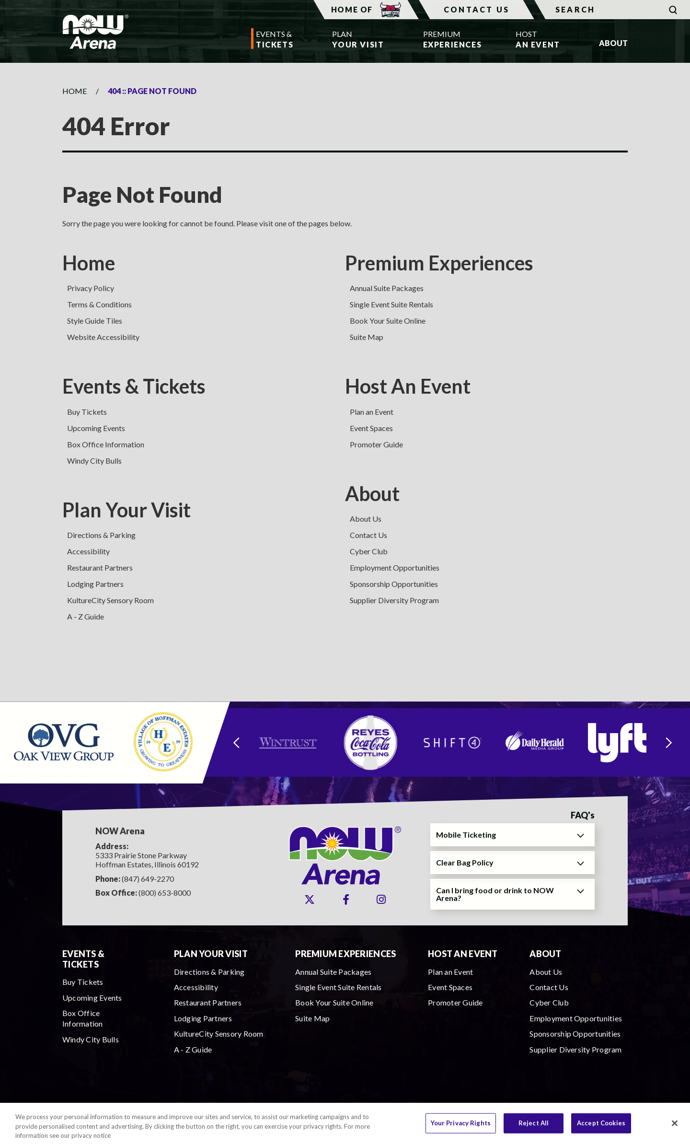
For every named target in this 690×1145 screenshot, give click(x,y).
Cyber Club (369, 551)
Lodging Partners (95, 583)
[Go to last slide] (236, 742)
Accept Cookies (601, 1127)
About (372, 493)
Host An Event (408, 386)
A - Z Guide (85, 616)
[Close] (674, 1127)
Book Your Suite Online (388, 320)
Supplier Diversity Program (394, 600)
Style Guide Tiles (94, 320)
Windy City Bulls (94, 460)
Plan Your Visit (126, 510)
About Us (365, 518)
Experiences (450, 38)
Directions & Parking (101, 534)
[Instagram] (381, 899)
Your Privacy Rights (461, 1127)
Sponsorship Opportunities (394, 583)
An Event (538, 38)
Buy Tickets (87, 411)
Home (74, 90)
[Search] (611, 9)
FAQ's (583, 815)
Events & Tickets (134, 386)
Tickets (274, 38)
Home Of (366, 9)
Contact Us (476, 9)
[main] (345, 381)
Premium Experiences (439, 263)
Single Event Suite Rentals (391, 304)
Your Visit (358, 38)
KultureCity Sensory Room (110, 600)
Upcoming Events (96, 427)
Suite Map (366, 336)
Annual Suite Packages (387, 287)
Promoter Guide (376, 444)
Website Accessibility (103, 336)
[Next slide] (669, 742)
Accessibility (88, 551)
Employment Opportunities (394, 567)
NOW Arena (95, 31)
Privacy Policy (90, 287)
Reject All (533, 1127)
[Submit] (673, 9)
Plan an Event (371, 411)
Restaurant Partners (100, 567)
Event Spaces (371, 427)
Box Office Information (105, 444)
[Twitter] (309, 899)
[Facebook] (346, 899)
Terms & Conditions (99, 304)
